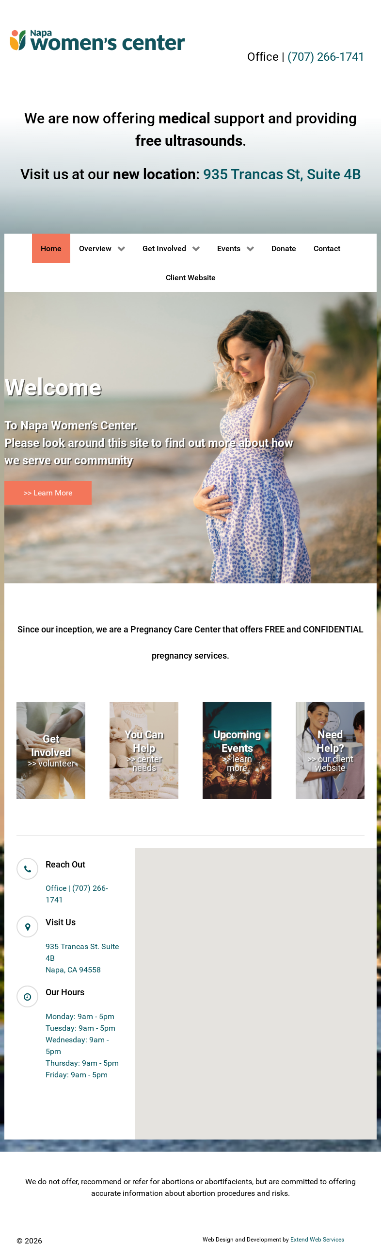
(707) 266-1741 (326, 57)
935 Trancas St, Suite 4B (282, 174)
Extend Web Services (317, 1239)
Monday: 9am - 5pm (80, 1016)
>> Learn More (48, 492)
